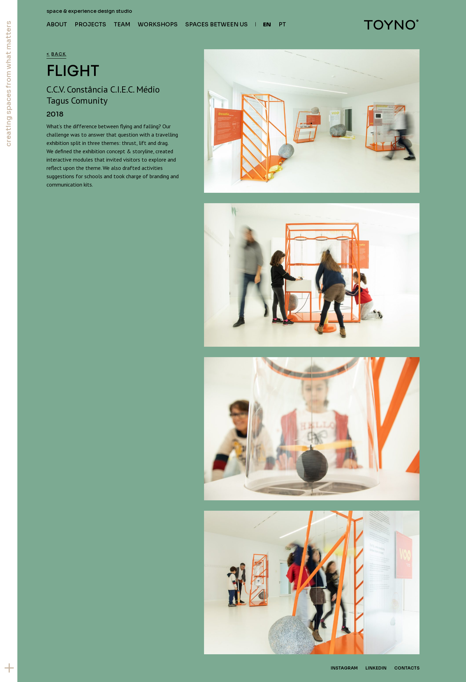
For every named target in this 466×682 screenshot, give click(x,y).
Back (58, 54)
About (56, 24)
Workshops (158, 24)
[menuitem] (263, 24)
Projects (90, 24)
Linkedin (376, 668)
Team (122, 24)
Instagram (344, 668)
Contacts (407, 668)
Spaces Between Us (216, 24)
